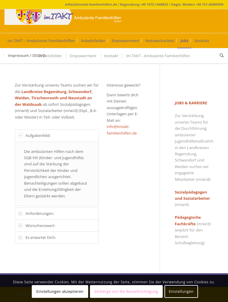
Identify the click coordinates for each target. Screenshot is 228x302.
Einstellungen (181, 291)
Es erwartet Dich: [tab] (37, 237)
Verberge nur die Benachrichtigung (126, 291)
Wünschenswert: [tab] (37, 225)
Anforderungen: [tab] (36, 213)
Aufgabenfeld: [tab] (34, 135)
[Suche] (220, 55)
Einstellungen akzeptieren (59, 291)
